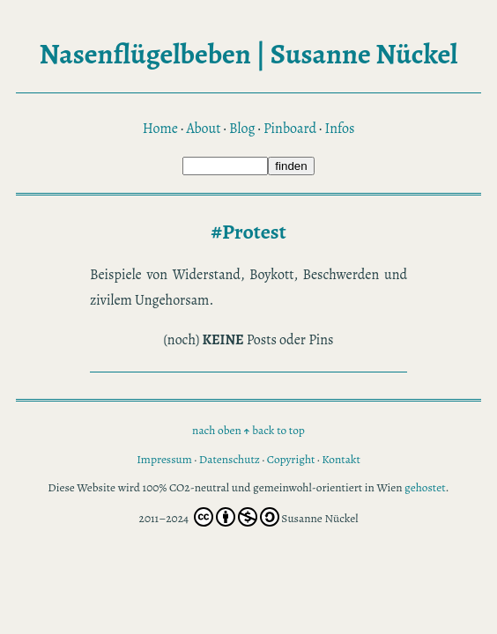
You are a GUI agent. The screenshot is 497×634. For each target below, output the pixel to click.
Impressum (164, 459)
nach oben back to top (248, 430)
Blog (242, 128)
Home (160, 128)
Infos (340, 128)
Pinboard (289, 128)
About (203, 128)
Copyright (291, 459)
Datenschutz (229, 459)
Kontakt (341, 459)
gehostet (425, 487)
